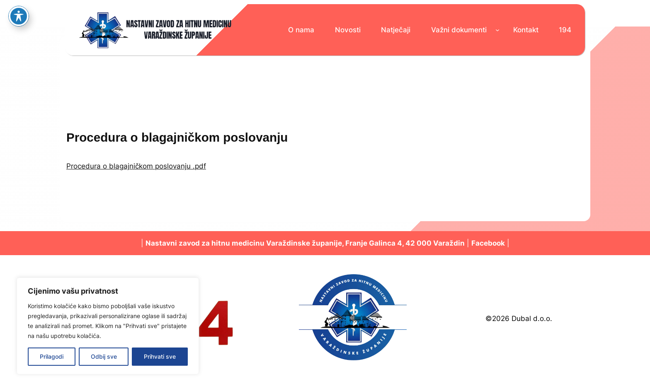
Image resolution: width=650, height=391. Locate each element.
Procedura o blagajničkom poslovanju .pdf (136, 166)
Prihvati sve (160, 356)
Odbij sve (104, 356)
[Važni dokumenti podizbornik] (497, 30)
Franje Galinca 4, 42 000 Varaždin (405, 243)
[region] (108, 326)
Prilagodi (51, 356)
